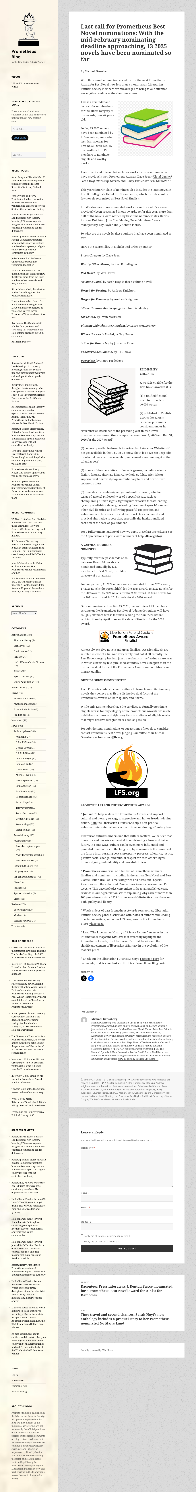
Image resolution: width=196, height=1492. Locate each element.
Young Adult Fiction (24, 682)
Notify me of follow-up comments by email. (107, 1236)
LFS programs (21, 871)
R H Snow (16, 541)
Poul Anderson (23, 785)
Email (85, 1207)
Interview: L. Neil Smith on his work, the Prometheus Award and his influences (27, 1079)
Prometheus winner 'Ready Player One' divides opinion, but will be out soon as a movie (28, 472)
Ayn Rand (21, 736)
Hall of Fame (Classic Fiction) (29, 662)
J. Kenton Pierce (100, 1092)
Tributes (15, 926)
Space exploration (23, 893)
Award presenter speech (28, 855)
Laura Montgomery (155, 1092)
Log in (14, 1375)
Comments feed (19, 1386)
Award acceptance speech (29, 846)
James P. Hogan (24, 758)
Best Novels (19, 645)
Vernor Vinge (23, 824)
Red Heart (147, 1096)
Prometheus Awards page (136, 884)
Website (86, 1221)
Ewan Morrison (94, 1089)
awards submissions (101, 1086)
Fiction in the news (23, 865)
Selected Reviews (22, 920)
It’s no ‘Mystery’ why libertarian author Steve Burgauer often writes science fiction (28, 292)
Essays (14, 692)
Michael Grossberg (97, 71)
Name (85, 1193)
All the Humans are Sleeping (140, 1082)
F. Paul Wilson (23, 742)
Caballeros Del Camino (149, 1086)
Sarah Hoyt (22, 802)
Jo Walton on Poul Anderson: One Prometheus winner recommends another (26, 262)
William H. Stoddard (22, 519)
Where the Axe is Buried (124, 1099)
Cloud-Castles (162, 176)
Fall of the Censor (117, 194)
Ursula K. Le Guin (25, 818)
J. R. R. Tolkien (23, 753)
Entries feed (17, 1380)
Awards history (22, 835)
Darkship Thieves (108, 181)
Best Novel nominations (124, 1086)
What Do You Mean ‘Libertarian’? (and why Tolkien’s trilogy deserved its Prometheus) (28, 1102)
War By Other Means (100, 1099)
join (94, 823)
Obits (16, 882)
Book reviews (21, 909)
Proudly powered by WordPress (97, 1350)
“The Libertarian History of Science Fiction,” (119, 932)
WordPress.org (19, 1391)
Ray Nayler (135, 1096)
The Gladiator (160, 181)
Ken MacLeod (23, 764)
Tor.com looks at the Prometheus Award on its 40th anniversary (28, 1090)
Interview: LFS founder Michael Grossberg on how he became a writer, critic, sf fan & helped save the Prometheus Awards (27, 1064)
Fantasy (18, 656)
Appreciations (18, 634)
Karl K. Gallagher (135, 1092)
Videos (17, 898)
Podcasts (18, 887)
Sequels (18, 671)
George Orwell (23, 747)
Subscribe (20, 137)
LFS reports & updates (25, 876)
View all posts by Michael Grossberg (137, 1058)
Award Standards (23, 698)
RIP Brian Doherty (21, 341)
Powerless (124, 1096)
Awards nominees (25, 860)
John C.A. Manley (117, 1092)
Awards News (21, 840)
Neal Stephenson (24, 780)
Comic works (20, 651)
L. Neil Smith (22, 769)
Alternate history (22, 640)
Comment (88, 1148)
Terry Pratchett (24, 807)
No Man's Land (96, 1096)
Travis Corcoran (24, 813)
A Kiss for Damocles (115, 1082)
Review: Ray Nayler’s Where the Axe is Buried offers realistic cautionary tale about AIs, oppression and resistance (27, 1187)
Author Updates (22, 731)
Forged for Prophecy (145, 1089)
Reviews (15, 904)
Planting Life (111, 1096)
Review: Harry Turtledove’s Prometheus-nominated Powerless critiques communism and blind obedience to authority (28, 1269)
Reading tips (20, 714)
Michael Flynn (23, 775)
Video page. (96, 923)
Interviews (16, 720)
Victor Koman (23, 829)
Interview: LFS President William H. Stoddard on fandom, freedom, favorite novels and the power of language (28, 968)
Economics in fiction (24, 709)
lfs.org (14, 1478)
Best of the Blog (19, 687)
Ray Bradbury (23, 791)
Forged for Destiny (124, 1089)
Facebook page (149, 958)
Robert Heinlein (24, 796)
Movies (17, 915)
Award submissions (24, 703)
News (14, 725)
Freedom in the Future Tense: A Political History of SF (27, 1113)
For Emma (108, 1089)
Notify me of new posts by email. (101, 1241)
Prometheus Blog (23, 53)
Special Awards (22, 676)
